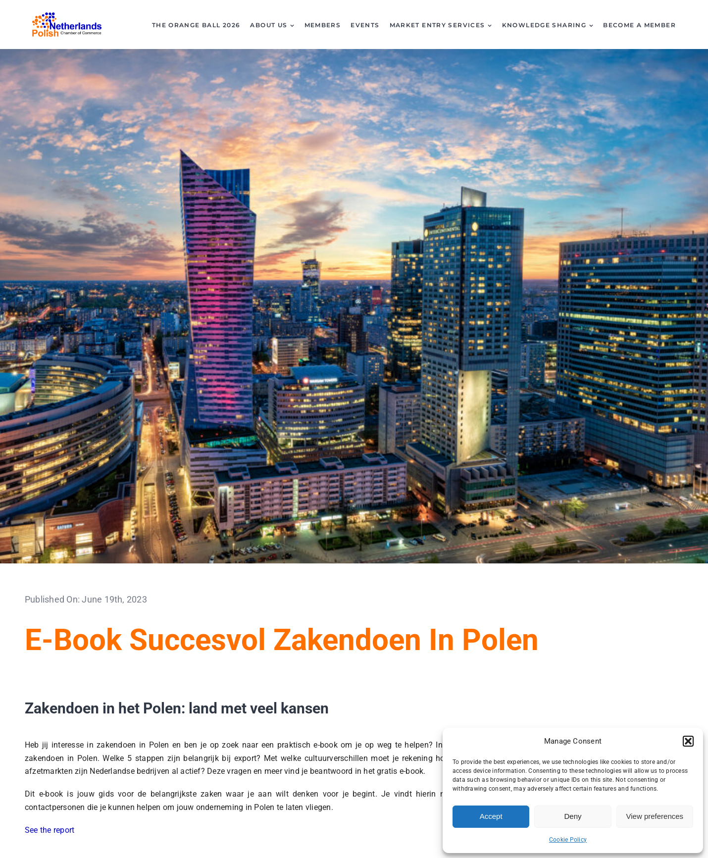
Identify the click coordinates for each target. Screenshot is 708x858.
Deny (572, 816)
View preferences (655, 816)
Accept (491, 816)
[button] (688, 741)
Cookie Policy (568, 839)
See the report (49, 830)
